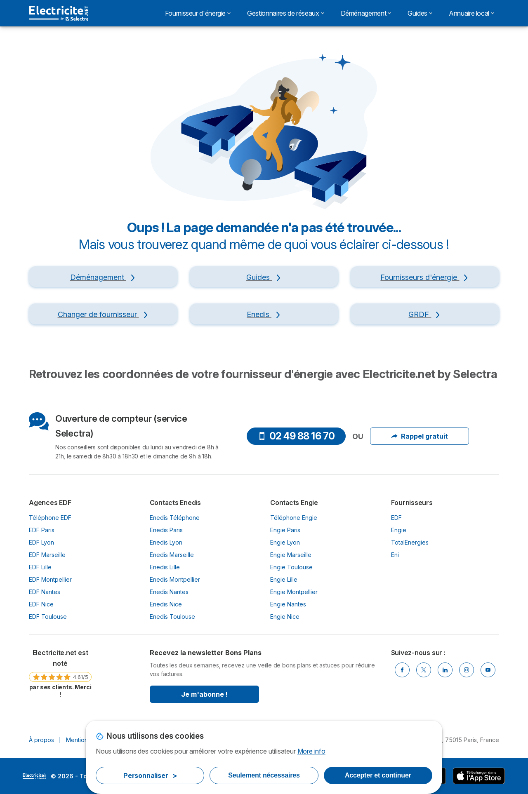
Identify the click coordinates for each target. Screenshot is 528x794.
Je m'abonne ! (204, 694)
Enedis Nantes (169, 591)
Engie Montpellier (294, 591)
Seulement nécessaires (263, 775)
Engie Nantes (288, 604)
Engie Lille (283, 579)
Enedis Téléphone (175, 517)
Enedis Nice (166, 604)
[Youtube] (488, 669)
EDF (396, 517)
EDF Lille (40, 567)
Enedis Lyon (166, 542)
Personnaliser (150, 775)
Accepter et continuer (378, 775)
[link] (60, 673)
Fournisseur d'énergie (198, 13)
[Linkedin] (445, 669)
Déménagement (366, 13)
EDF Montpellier (50, 579)
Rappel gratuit (419, 436)
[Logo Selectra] (58, 13)
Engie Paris (285, 529)
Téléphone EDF (50, 517)
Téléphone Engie (293, 517)
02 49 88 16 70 (296, 436)
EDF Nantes (44, 591)
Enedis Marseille (172, 554)
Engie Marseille (290, 554)
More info (311, 751)
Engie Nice (284, 616)
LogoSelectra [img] (34, 776)
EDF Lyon (41, 542)
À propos (41, 739)
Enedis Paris (166, 529)
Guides (420, 13)
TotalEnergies (410, 542)
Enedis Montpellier (175, 579)
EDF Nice (41, 604)
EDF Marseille (47, 554)
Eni (395, 554)
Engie (398, 529)
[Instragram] (466, 669)
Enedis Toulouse (172, 616)
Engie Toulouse (291, 567)
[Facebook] (402, 669)
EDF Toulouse (48, 616)
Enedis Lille (165, 567)
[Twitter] (423, 669)
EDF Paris (41, 529)
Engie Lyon (285, 542)
